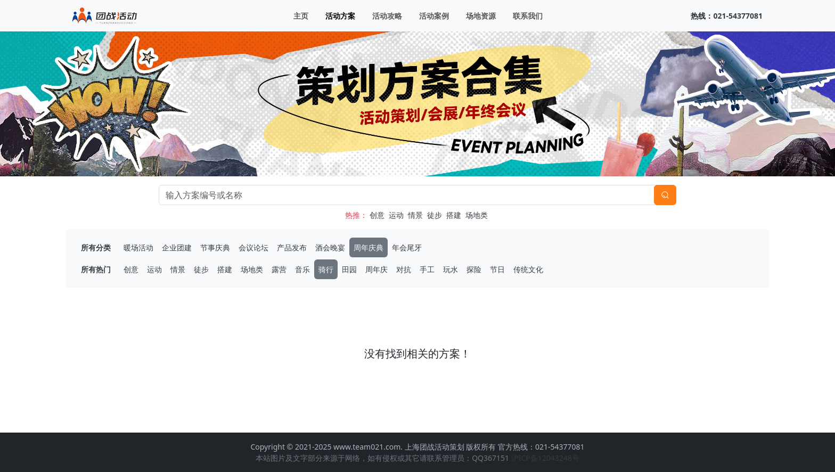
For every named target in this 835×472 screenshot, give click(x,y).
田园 (349, 269)
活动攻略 (387, 16)
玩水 (450, 269)
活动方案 (340, 16)
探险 (473, 269)
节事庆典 (215, 247)
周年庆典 (368, 247)
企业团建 (177, 247)
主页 (300, 16)
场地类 (476, 215)
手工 (427, 269)
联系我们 (528, 16)
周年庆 (376, 269)
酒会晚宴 (330, 247)
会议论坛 (253, 247)
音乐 (302, 269)
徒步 (434, 215)
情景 (415, 215)
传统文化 (528, 269)
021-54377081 (738, 16)
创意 (377, 215)
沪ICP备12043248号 (545, 458)
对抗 (403, 269)
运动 (396, 215)
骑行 (325, 269)
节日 (497, 269)
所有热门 (96, 269)
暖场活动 (138, 247)
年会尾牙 (407, 247)
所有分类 (96, 247)
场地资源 (481, 16)
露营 (279, 269)
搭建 (453, 215)
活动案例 (434, 16)
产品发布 (292, 247)
